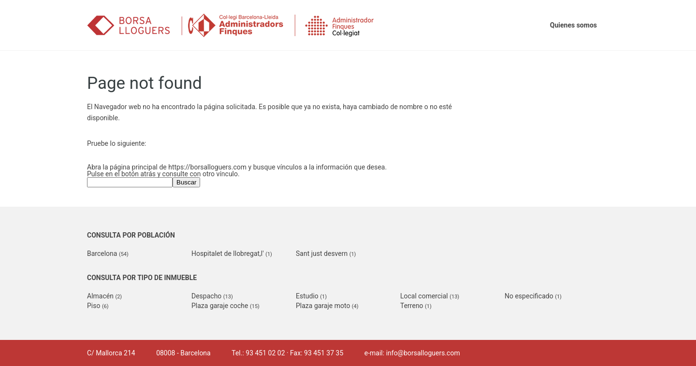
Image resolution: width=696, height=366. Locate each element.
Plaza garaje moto (327, 306)
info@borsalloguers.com (423, 353)
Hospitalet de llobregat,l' (231, 253)
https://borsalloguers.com (207, 167)
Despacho (212, 296)
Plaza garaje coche (225, 306)
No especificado (533, 296)
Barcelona (108, 253)
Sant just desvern (326, 253)
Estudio (311, 296)
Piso (98, 306)
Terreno (416, 306)
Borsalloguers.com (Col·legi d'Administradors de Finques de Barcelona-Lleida (244, 25)
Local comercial (429, 296)
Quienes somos (573, 25)
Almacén (104, 296)
